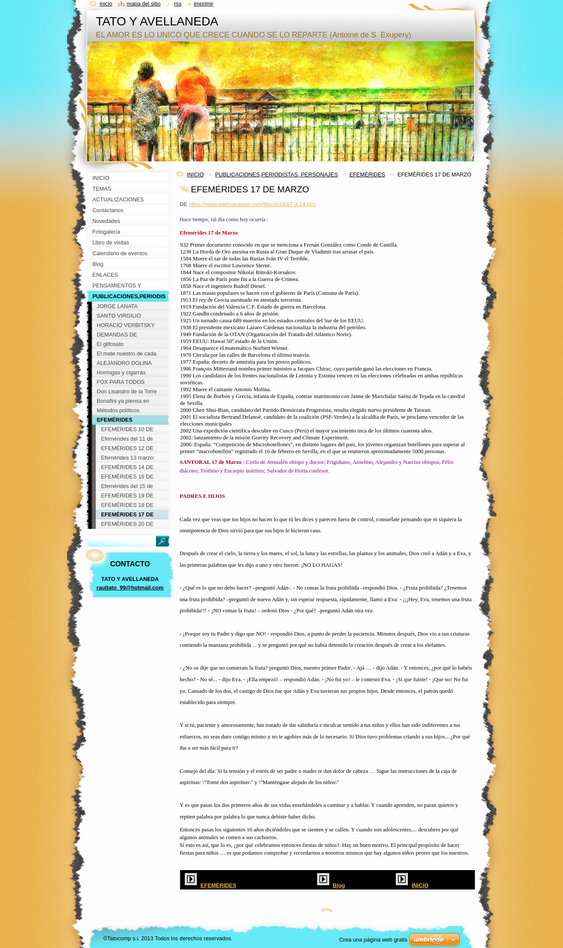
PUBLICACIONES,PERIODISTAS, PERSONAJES (276, 174)
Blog (339, 885)
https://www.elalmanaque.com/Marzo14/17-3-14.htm (252, 204)
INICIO (195, 174)
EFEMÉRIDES (367, 174)
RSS (177, 3)
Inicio (106, 3)
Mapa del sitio (144, 3)
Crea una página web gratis (373, 939)
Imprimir (204, 3)
